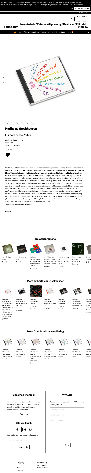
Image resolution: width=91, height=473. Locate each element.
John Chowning (21, 257)
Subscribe (23, 447)
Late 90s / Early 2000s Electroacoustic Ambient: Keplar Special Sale (44, 32)
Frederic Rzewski (7, 307)
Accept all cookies (82, 8)
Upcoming (55, 24)
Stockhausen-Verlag (16, 140)
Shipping (20, 463)
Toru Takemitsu (35, 261)
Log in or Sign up (82, 13)
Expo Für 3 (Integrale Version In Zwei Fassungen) (35, 357)
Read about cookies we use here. (72, 5)
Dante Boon (61, 257)
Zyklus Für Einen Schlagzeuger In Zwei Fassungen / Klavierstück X (7, 313)
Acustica (4, 259)
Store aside (41, 465)
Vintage (83, 26)
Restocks (68, 24)
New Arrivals (27, 24)
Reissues (42, 24)
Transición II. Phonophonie (76, 260)
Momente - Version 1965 (50, 305)
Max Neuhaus (6, 305)
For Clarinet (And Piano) (63, 262)
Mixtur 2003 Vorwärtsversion (7, 355)
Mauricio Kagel (6, 257)
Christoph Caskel (7, 303)
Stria (17, 259)
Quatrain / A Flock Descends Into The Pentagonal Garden (50, 261)
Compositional (15, 145)
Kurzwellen (61, 303)
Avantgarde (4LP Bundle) (35, 265)
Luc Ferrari (33, 257)
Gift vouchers (42, 468)
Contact (20, 470)
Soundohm (10, 26)
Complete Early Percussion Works (77, 305)
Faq (18, 465)
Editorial (81, 24)
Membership (42, 463)
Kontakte (32, 303)
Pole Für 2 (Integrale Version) (50, 355)
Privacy (19, 468)
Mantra (18, 308)
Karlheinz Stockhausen (21, 128)
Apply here (24, 414)
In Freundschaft (21, 354)
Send (67, 445)
